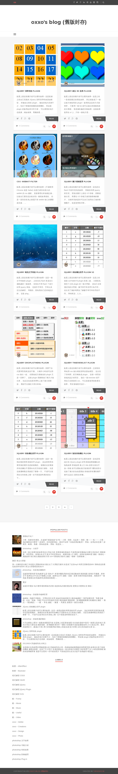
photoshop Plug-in (19, 759)
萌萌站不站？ (28, 536)
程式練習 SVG (18, 694)
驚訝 (24, 582)
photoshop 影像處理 (20, 754)
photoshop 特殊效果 (20, 750)
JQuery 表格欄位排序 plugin (30, 453)
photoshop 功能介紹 (20, 745)
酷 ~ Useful (16, 713)
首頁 (15, 2)
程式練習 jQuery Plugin (21, 689)
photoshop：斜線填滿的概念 (34, 619)
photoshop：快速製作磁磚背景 (35, 594)
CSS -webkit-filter (27, 181)
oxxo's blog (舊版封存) (38, 771)
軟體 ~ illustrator (19, 671)
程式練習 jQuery (18, 685)
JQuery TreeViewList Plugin (79, 363)
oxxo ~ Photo (17, 736)
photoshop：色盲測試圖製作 (34, 570)
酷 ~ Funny (16, 699)
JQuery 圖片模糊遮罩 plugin (77, 181)
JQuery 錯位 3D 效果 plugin (77, 91)
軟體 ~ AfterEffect (19, 666)
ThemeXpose (98, 771)
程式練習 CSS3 (18, 676)
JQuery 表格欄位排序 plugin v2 (79, 272)
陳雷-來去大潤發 (19, 561)
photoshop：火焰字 (31, 548)
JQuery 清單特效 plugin (28, 91)
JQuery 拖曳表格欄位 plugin (77, 453)
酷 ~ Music (16, 708)
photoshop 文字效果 (20, 741)
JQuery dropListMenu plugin (33, 363)
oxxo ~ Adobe (17, 722)
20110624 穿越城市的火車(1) (34, 643)
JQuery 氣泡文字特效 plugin (30, 272)
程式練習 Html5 (18, 680)
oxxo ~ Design (18, 731)
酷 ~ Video (16, 717)
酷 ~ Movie (16, 703)
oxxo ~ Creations (19, 727)
